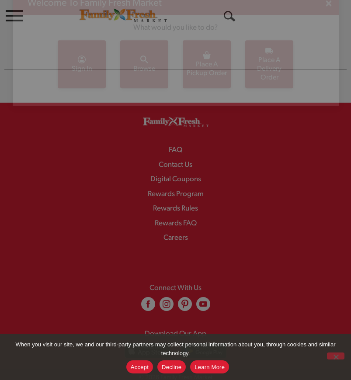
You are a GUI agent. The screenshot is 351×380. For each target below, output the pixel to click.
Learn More (210, 367)
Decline (171, 367)
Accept (140, 367)
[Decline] (335, 355)
